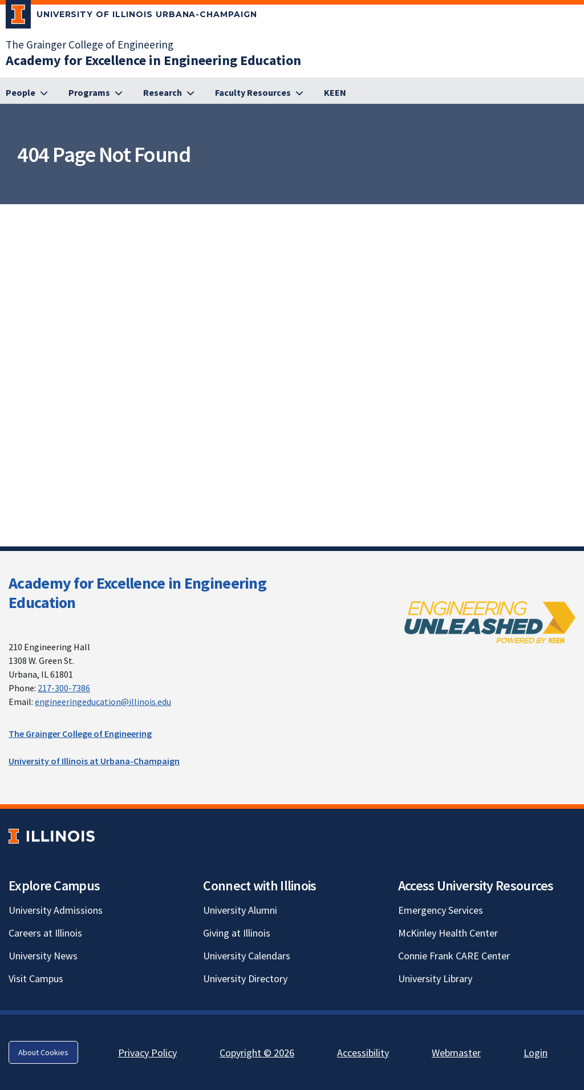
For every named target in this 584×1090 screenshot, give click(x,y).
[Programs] (95, 93)
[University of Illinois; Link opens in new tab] (52, 836)
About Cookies (43, 1052)
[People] (27, 93)
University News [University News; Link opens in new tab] (43, 955)
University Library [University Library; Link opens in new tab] (435, 978)
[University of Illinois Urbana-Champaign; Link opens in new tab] (131, 17)
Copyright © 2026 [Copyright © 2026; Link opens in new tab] (257, 1052)
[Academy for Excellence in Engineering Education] (153, 60)
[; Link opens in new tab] (489, 621)
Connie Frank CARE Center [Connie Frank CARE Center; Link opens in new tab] (454, 955)
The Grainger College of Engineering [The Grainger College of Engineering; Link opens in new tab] (89, 44)
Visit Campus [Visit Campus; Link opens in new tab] (36, 978)
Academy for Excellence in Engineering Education (137, 593)
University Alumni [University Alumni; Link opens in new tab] (240, 910)
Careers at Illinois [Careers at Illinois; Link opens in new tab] (45, 932)
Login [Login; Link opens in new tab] (536, 1052)
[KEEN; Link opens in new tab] (335, 93)
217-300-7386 (64, 688)
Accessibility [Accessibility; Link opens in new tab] (363, 1052)
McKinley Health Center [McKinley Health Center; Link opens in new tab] (448, 932)
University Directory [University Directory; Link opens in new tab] (245, 978)
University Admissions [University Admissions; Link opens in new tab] (56, 910)
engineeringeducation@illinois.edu (103, 701)
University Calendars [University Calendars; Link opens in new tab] (246, 955)
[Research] (168, 93)
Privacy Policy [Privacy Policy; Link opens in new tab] (147, 1052)
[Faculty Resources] (259, 93)
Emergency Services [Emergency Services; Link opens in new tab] (440, 910)
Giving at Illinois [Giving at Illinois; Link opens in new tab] (236, 932)
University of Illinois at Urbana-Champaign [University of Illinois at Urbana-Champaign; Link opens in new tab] (94, 761)
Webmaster (456, 1052)
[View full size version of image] (572, 216)
